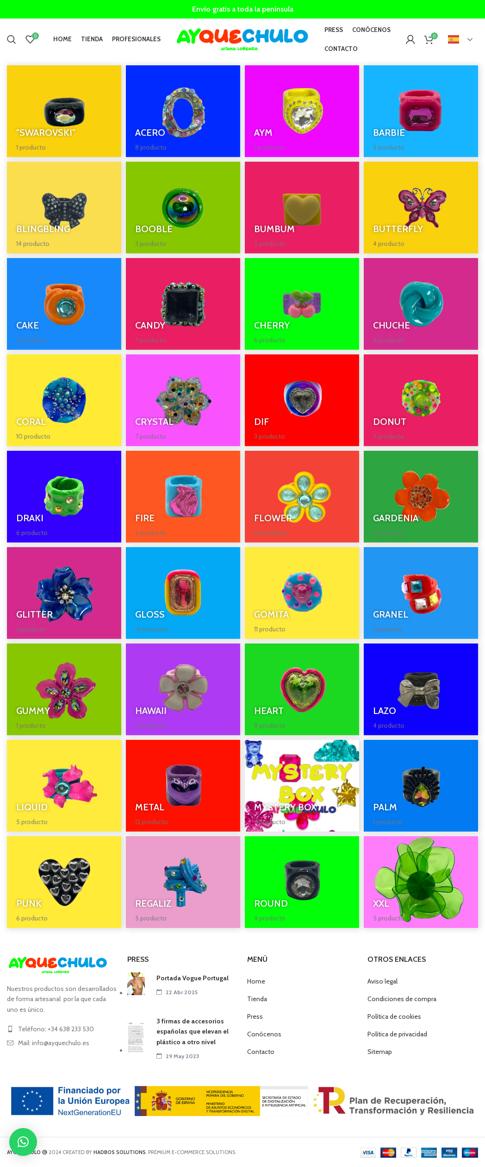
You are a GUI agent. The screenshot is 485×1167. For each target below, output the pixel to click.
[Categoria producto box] (302, 786)
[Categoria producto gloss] (183, 593)
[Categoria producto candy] (183, 304)
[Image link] (58, 964)
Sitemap (379, 1051)
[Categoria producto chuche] (421, 304)
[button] (23, 1142)
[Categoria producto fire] (183, 496)
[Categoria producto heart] (302, 689)
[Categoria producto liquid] (64, 786)
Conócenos (264, 1034)
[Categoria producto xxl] (421, 882)
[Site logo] (242, 38)
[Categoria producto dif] (302, 400)
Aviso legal (382, 981)
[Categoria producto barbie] (421, 111)
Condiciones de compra (401, 999)
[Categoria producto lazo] (421, 689)
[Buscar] (11, 39)
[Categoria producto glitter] (64, 593)
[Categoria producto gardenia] (421, 496)
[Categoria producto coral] (64, 400)
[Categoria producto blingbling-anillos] (64, 207)
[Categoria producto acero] (183, 111)
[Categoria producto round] (302, 882)
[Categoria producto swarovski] (64, 111)
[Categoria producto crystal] (183, 400)
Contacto (260, 1051)
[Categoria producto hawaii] (183, 689)
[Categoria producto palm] (421, 786)
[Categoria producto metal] (183, 786)
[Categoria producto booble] (183, 207)
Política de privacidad (397, 1034)
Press (255, 1016)
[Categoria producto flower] (302, 496)
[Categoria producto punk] (64, 882)
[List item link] (62, 1029)
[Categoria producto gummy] (64, 689)
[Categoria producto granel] (421, 593)
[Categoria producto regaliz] (183, 882)
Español (453, 39)
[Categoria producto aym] (302, 111)
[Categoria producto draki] (64, 496)
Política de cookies (394, 1016)
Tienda (257, 999)
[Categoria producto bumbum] (302, 207)
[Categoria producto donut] (421, 400)
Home (256, 981)
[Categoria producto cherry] (302, 304)
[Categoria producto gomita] (302, 593)
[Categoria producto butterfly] (421, 207)
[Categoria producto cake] (64, 304)
